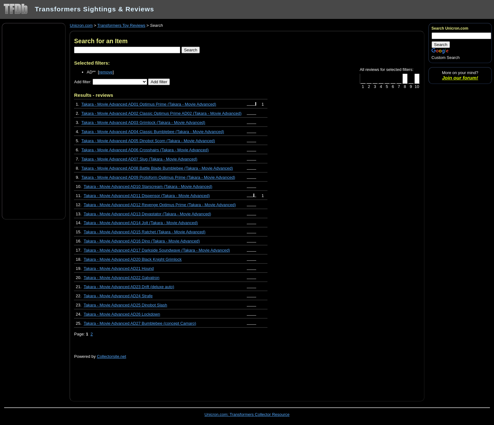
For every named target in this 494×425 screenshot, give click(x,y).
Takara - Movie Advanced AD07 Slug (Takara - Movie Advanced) (139, 159)
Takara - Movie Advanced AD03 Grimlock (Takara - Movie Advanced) (143, 122)
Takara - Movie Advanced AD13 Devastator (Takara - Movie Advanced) (147, 214)
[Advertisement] (34, 120)
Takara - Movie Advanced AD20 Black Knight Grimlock (133, 259)
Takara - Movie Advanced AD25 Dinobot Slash (125, 305)
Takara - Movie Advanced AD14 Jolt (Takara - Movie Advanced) (141, 222)
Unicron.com (81, 25)
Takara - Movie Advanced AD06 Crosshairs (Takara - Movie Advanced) (145, 150)
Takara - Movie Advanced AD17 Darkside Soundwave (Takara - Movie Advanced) (157, 250)
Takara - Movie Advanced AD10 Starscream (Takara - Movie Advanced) (148, 186)
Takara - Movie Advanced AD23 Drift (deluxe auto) (129, 286)
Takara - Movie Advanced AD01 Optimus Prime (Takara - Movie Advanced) (148, 104)
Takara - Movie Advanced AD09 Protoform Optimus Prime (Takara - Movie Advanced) (158, 177)
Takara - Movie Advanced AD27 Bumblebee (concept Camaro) (140, 323)
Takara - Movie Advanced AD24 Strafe (118, 296)
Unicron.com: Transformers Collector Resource (247, 414)
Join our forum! (460, 77)
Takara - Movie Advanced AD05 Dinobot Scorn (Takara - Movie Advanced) (148, 140)
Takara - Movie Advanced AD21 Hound (119, 268)
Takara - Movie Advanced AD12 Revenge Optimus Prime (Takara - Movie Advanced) (160, 204)
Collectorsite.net (111, 356)
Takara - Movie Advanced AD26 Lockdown (122, 314)
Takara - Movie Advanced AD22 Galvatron (121, 277)
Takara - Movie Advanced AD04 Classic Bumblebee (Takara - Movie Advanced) (152, 131)
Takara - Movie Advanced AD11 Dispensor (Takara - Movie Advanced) (147, 195)
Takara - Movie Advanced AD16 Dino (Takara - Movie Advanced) (142, 241)
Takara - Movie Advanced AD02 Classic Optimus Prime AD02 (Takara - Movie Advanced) (161, 113)
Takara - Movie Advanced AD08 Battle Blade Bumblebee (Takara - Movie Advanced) (157, 168)
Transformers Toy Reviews (121, 25)
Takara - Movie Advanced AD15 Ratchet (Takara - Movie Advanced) (145, 232)
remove (105, 72)
